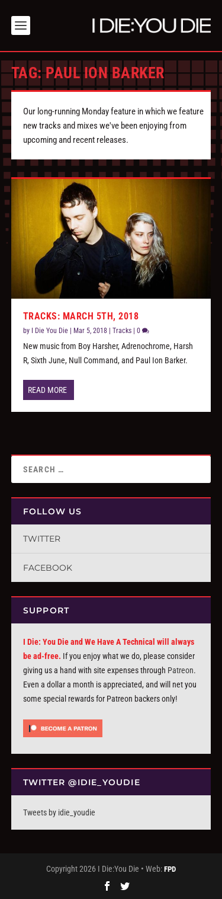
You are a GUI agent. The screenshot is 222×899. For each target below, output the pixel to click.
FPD (170, 869)
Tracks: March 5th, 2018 (81, 316)
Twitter (41, 538)
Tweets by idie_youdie (59, 812)
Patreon (181, 670)
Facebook (47, 567)
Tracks (121, 331)
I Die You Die (49, 331)
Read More (47, 390)
